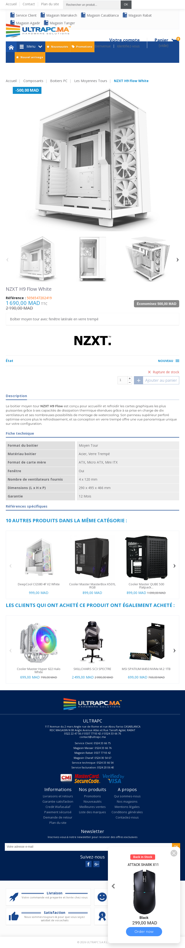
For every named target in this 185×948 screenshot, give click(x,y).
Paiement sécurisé (58, 812)
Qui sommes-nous (127, 796)
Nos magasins (127, 801)
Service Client (23, 15)
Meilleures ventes (92, 807)
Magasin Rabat (137, 15)
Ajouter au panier (155, 380)
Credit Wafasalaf (58, 807)
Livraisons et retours (58, 796)
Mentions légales (127, 807)
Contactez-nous (127, 817)
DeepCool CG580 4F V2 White (39, 584)
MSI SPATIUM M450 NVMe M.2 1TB (146, 669)
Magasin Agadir (25, 22)
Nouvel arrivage (31, 57)
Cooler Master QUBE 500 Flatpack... (146, 585)
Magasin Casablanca (99, 15)
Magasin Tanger (59, 22)
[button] (174, 853)
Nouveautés (59, 46)
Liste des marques (92, 812)
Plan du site (57, 822)
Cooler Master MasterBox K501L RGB (92, 585)
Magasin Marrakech (58, 15)
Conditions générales (127, 812)
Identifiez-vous (128, 46)
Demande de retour (57, 817)
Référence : (16, 298)
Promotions (84, 46)
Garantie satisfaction (57, 801)
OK (126, 4)
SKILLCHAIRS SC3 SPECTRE (92, 669)
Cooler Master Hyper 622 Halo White (38, 670)
